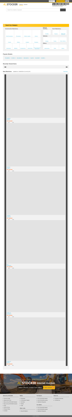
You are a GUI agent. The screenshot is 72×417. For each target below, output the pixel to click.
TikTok (22, 403)
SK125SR (37, 58)
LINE (22, 405)
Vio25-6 (32, 58)
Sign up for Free (60, 1)
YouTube (23, 402)
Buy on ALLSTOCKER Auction (10, 403)
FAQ (5, 405)
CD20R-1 (43, 58)
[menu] (52, 1)
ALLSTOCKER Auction (43, 400)
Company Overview (59, 398)
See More (66, 71)
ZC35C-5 (13, 58)
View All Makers (24, 411)
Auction (25, 4)
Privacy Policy (7, 409)
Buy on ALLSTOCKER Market (10, 402)
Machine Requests (42, 402)
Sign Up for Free (7, 400)
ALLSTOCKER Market (42, 398)
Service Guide (7, 398)
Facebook (23, 398)
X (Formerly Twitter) (25, 400)
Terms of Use (7, 407)
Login (67, 1)
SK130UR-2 (19, 58)
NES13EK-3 (26, 58)
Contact (5, 410)
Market (21, 4)
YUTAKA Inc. (57, 400)
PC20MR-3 (7, 58)
